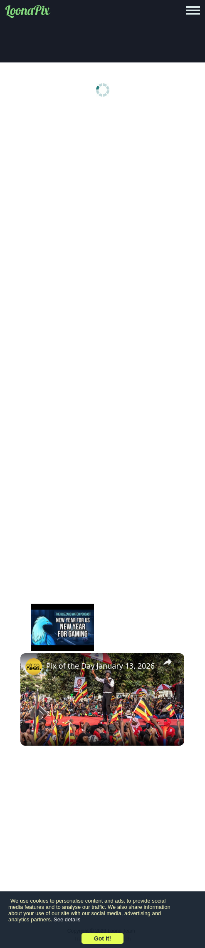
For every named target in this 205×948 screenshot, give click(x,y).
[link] (33, 666)
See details (67, 919)
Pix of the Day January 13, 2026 (100, 666)
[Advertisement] (102, 175)
